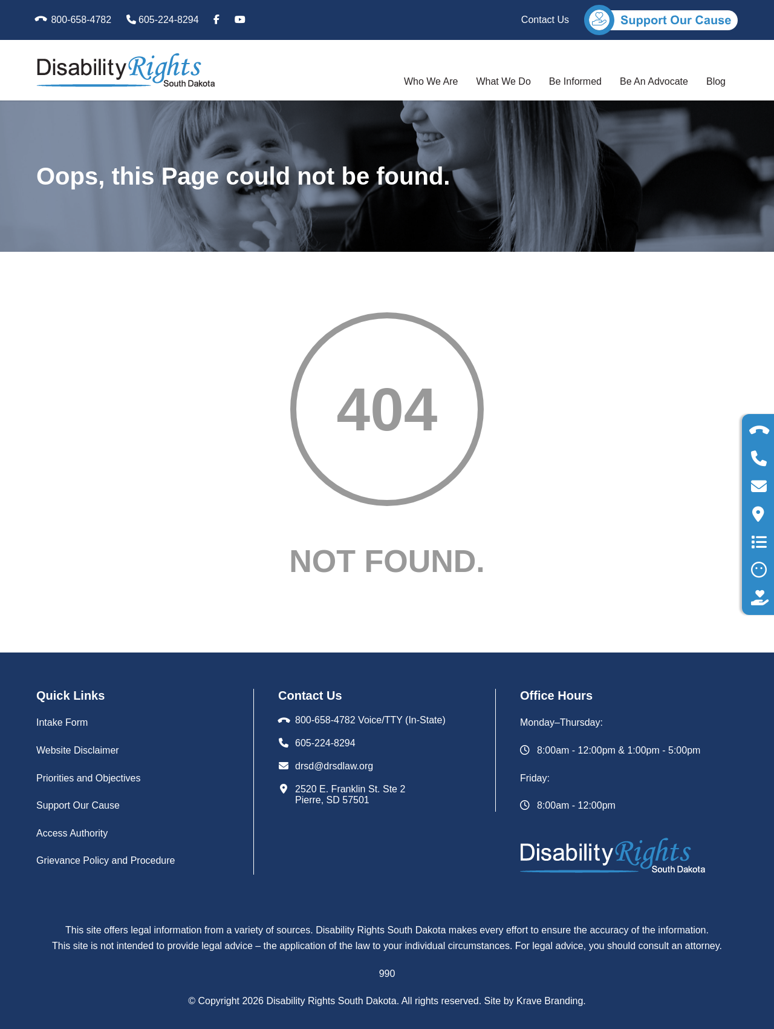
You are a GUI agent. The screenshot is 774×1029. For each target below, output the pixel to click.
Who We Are (431, 81)
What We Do (503, 81)
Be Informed (575, 81)
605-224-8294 (162, 20)
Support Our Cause (78, 805)
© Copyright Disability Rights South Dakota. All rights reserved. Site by (352, 1001)
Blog (716, 81)
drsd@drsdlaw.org (334, 766)
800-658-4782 (73, 20)
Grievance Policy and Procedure (105, 860)
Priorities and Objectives (88, 778)
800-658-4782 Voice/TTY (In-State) (370, 720)
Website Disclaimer (77, 750)
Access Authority (72, 833)
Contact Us (545, 20)
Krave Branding (549, 1001)
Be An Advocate (654, 81)
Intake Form (62, 722)
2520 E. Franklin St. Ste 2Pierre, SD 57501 (350, 794)
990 (387, 973)
